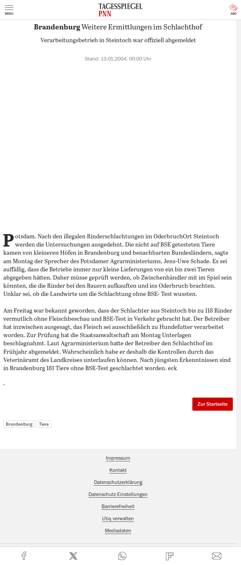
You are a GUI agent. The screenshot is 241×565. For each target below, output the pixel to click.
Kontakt (118, 470)
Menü (9, 10)
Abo (233, 9)
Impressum (118, 458)
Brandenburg (19, 424)
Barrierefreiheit (118, 506)
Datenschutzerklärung (118, 482)
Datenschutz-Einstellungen (118, 494)
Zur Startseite (213, 404)
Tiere (44, 424)
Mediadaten (118, 530)
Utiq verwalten (118, 518)
